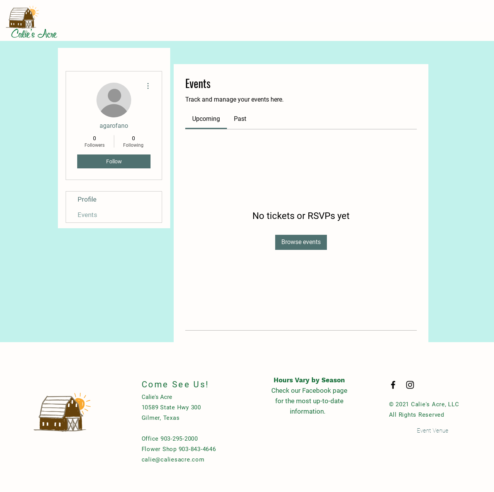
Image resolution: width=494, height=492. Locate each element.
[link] (206, 118)
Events (87, 215)
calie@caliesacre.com (173, 459)
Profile (87, 199)
